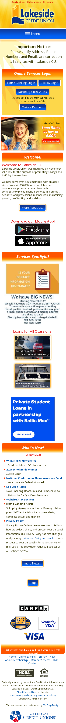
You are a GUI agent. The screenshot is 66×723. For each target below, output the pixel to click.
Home (12, 656)
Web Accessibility (47, 695)
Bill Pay (43, 656)
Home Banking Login (21, 83)
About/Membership (16, 660)
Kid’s (55, 660)
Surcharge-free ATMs (32, 92)
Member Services (40, 660)
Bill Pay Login (49, 83)
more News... (32, 563)
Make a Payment (33, 107)
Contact (33, 663)
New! (52, 656)
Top (33, 583)
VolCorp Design (51, 705)
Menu (32, 33)
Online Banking (27, 656)
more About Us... (32, 208)
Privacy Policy (15, 521)
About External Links (27, 692)
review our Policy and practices (39, 538)
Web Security (30, 695)
